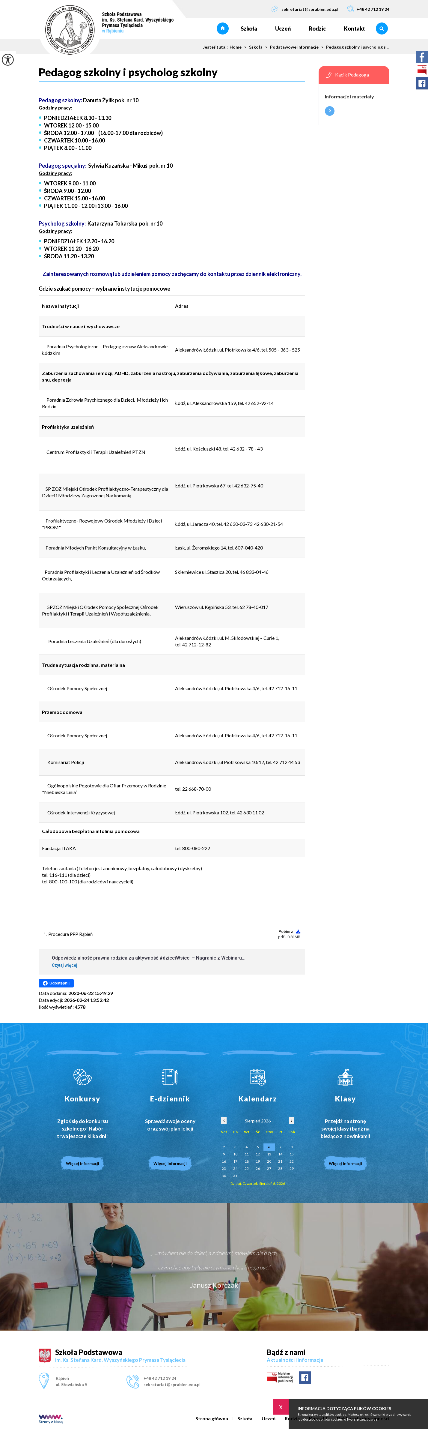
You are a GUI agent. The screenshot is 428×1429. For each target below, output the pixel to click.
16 (224, 1161)
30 (224, 1175)
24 (235, 1168)
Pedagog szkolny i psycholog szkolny (128, 72)
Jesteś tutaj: (216, 47)
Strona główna (223, 28)
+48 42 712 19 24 (368, 8)
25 (247, 1168)
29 (292, 1168)
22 (292, 1161)
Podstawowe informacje (291, 47)
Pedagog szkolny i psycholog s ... (354, 47)
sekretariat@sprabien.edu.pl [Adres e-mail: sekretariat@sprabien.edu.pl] (172, 1384)
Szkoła (249, 28)
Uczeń (283, 28)
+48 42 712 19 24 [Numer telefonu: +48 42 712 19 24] (160, 1378)
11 (247, 1154)
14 (280, 1154)
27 (269, 1168)
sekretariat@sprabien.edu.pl (304, 8)
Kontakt (354, 28)
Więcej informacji (329, 111)
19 (258, 1161)
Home (236, 47)
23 (224, 1168)
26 (258, 1168)
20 (269, 1161)
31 (235, 1175)
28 (280, 1168)
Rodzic (317, 28)
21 (280, 1161)
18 (247, 1161)
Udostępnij (56, 983)
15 (292, 1154)
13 (269, 1154)
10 (235, 1154)
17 (235, 1161)
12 (258, 1154)
